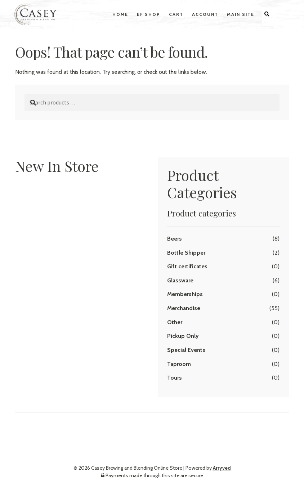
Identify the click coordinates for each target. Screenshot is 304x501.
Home (120, 14)
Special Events (186, 349)
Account (205, 14)
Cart (176, 14)
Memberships (185, 294)
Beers (174, 238)
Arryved (222, 468)
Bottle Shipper (186, 252)
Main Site (240, 14)
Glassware (180, 280)
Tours (174, 377)
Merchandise (183, 308)
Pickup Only (183, 335)
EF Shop (148, 14)
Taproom (179, 364)
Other (174, 322)
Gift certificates (187, 266)
